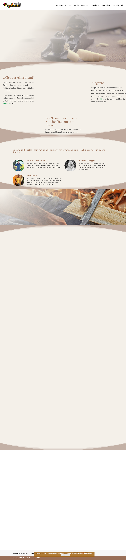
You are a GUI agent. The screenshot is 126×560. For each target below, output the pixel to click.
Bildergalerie (106, 5)
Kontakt (116, 5)
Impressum (34, 553)
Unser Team (85, 5)
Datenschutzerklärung (20, 553)
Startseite (59, 5)
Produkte (95, 5)
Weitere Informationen (86, 553)
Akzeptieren (65, 555)
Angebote (6, 104)
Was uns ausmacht (72, 5)
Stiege (102, 99)
